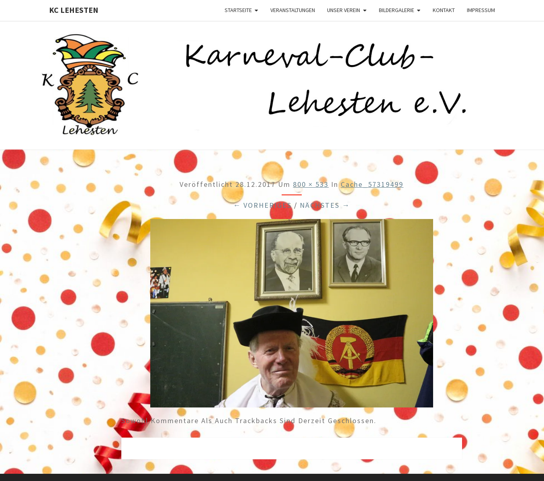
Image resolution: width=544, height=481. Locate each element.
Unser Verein (343, 10)
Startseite (238, 10)
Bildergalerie (396, 10)
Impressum (481, 10)
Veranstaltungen (292, 10)
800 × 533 (311, 184)
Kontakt (444, 10)
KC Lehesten (73, 10)
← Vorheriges (262, 205)
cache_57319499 (372, 184)
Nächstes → (325, 205)
